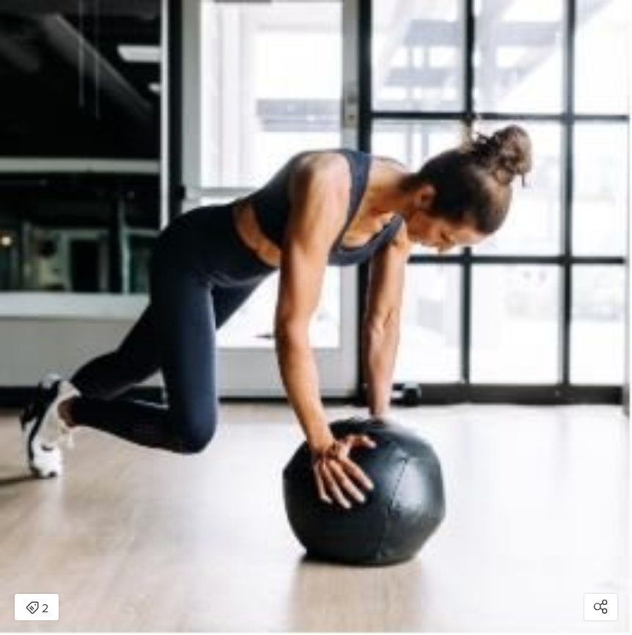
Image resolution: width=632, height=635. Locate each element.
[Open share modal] (600, 607)
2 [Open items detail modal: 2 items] (37, 608)
